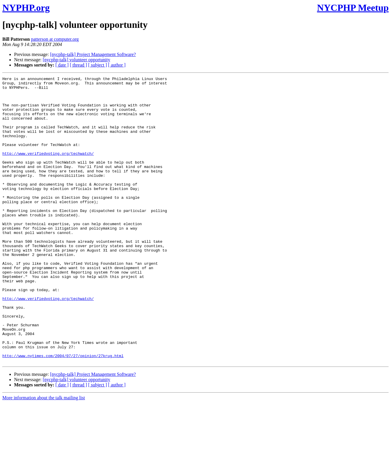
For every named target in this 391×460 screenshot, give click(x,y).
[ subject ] (97, 64)
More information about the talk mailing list (43, 454)
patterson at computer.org (55, 39)
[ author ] (117, 64)
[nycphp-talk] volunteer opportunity (76, 59)
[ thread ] (78, 64)
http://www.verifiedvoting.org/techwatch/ (48, 169)
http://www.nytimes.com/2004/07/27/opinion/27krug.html (62, 412)
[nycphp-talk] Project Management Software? (93, 54)
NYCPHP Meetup (353, 7)
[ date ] (62, 64)
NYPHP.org (26, 7)
